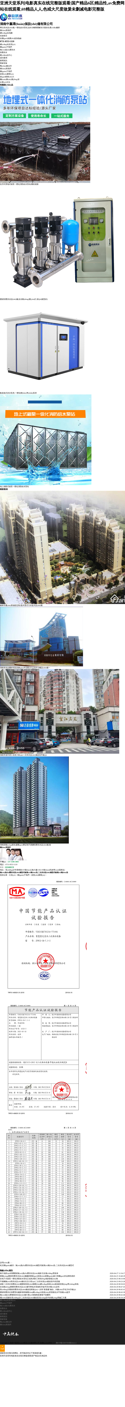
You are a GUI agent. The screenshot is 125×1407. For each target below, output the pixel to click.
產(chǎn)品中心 (6, 55)
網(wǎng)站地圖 (6, 33)
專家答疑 (3, 63)
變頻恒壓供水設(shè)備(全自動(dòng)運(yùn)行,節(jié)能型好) (24, 299)
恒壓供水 (3, 52)
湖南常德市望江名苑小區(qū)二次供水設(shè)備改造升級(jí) (23, 755)
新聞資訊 (3, 61)
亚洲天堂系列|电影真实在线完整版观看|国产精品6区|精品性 (23, 1356)
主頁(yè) (12, 875)
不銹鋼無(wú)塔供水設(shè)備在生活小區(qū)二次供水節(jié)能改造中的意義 (30, 1281)
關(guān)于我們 (6, 47)
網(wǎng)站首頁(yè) (7, 44)
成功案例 (3, 58)
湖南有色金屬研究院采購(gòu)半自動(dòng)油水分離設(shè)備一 (25, 668)
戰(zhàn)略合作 (6, 66)
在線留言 (3, 36)
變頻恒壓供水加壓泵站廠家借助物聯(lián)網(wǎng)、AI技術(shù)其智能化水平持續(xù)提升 (35, 1292)
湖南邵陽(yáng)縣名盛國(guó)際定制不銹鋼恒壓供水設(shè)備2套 (25, 845)
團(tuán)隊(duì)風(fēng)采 (9, 79)
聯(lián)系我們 (5, 30)
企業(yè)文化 (5, 82)
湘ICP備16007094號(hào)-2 (66, 1343)
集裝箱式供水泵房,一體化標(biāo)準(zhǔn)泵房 (18, 393)
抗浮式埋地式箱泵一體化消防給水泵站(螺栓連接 (19, 184)
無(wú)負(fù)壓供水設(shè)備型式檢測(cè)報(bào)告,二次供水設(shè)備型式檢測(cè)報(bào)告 (34, 872)
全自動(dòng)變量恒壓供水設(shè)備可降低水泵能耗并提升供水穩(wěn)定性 (30, 1287)
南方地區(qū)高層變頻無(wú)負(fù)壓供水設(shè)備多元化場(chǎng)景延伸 (29, 1273)
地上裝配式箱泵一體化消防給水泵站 (14, 486)
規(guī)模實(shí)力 (7, 77)
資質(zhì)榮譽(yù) (7, 74)
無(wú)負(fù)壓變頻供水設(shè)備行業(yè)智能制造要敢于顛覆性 (25, 1295)
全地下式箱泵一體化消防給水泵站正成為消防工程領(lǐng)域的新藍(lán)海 (29, 1279)
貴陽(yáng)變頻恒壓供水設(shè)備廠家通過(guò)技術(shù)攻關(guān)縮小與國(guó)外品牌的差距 (37, 1276)
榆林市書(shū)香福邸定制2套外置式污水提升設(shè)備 (21, 605)
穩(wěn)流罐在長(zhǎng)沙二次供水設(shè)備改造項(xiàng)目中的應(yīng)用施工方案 (33, 1298)
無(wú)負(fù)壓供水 (7, 50)
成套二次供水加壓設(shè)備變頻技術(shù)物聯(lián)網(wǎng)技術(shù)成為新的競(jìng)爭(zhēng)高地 (39, 1284)
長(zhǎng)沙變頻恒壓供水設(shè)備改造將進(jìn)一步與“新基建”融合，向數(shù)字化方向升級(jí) (38, 1289)
